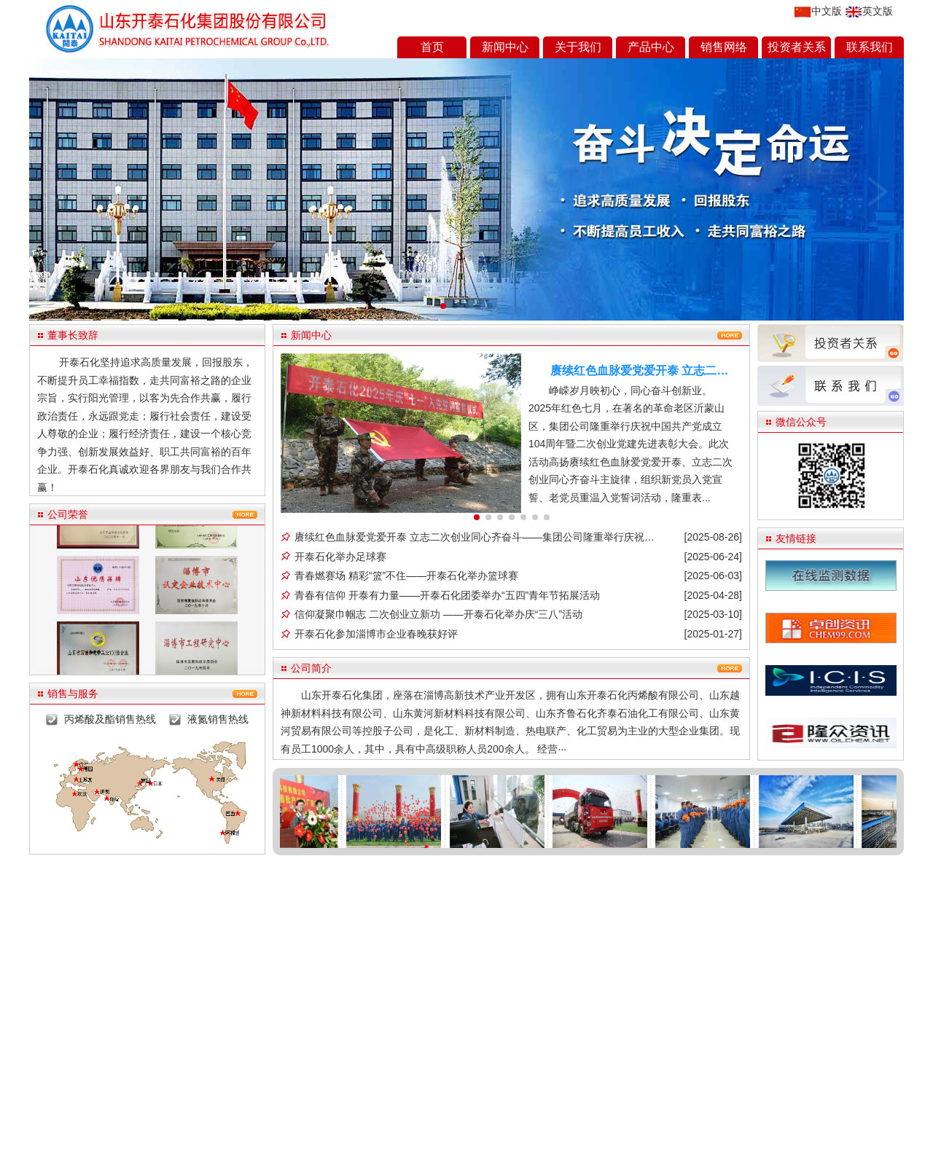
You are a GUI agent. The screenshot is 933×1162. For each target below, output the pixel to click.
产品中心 (651, 47)
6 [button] (535, 517)
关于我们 (578, 47)
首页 (432, 47)
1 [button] (477, 517)
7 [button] (547, 517)
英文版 (869, 11)
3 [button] (500, 517)
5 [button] (523, 517)
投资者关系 (797, 47)
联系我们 (869, 47)
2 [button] (488, 517)
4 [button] (512, 517)
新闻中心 (505, 47)
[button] (443, 306)
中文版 (818, 11)
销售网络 (723, 47)
